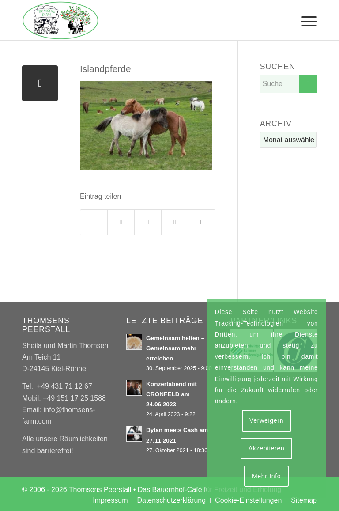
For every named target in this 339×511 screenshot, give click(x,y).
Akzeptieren (267, 448)
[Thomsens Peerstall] (60, 20)
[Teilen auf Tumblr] (175, 222)
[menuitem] (305, 20)
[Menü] (305, 20)
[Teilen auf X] (121, 222)
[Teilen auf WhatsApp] (148, 222)
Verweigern (266, 420)
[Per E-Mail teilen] (201, 222)
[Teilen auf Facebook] (93, 222)
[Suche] (288, 84)
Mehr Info (266, 476)
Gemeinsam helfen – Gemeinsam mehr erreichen (175, 348)
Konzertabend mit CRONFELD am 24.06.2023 (171, 394)
